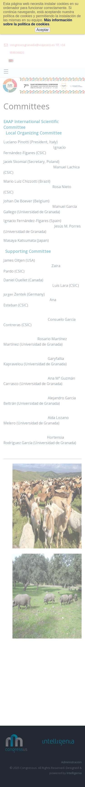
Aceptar (42, 30)
